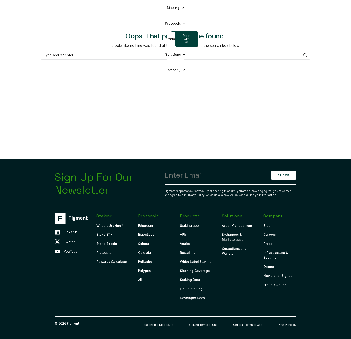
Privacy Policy (195, 195)
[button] (110, 8)
